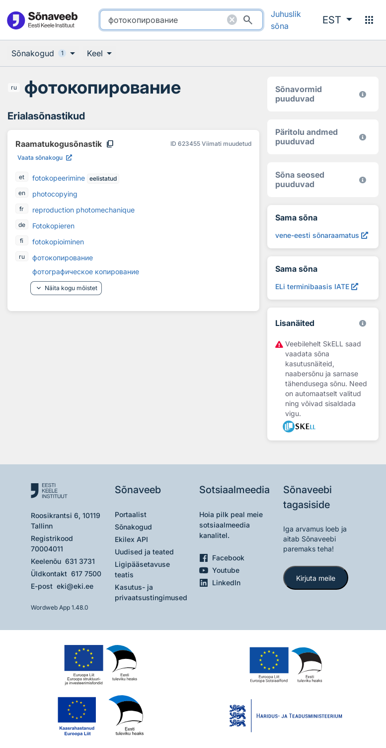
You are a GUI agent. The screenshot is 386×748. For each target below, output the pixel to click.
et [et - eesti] (21, 177)
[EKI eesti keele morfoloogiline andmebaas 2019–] (363, 94)
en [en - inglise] (21, 193)
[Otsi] (248, 20)
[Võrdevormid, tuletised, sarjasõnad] (363, 180)
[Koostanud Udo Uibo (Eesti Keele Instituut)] (363, 137)
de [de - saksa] (21, 224)
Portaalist (131, 514)
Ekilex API (131, 539)
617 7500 (86, 573)
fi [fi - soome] (21, 240)
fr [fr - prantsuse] (21, 209)
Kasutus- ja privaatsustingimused (151, 592)
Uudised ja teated (144, 551)
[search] (181, 20)
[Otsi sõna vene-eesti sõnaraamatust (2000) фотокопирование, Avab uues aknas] (321, 235)
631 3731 (80, 561)
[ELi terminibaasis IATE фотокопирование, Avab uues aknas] (316, 286)
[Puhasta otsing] (232, 20)
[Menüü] (369, 20)
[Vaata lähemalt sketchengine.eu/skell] (363, 323)
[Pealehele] (42, 20)
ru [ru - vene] (14, 87)
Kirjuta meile (315, 578)
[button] (337, 20)
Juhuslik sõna (286, 20)
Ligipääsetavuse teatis (142, 569)
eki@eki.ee (75, 586)
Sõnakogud (133, 527)
